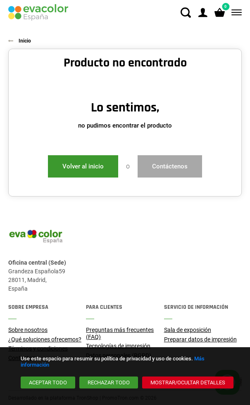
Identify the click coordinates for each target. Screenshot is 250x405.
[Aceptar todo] (48, 382)
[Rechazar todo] (108, 382)
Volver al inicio (83, 166)
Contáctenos (170, 166)
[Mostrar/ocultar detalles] (187, 382)
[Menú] (235, 12)
